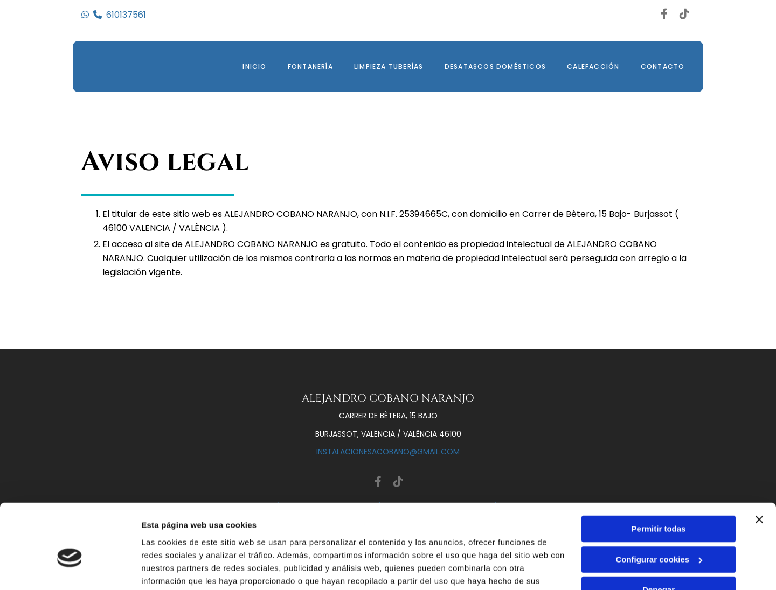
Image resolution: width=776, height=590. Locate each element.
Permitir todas (659, 474)
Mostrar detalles (172, 568)
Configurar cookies (658, 504)
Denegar (658, 535)
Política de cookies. (220, 539)
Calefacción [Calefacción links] (592, 66)
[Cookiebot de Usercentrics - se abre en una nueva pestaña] (70, 569)
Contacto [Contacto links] (662, 66)
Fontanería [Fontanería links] (308, 66)
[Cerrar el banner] (759, 465)
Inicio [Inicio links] (252, 66)
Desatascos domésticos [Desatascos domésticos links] (494, 66)
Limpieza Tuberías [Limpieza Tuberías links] (387, 66)
